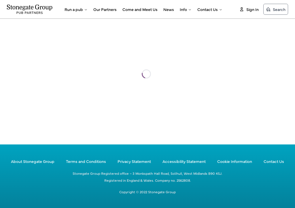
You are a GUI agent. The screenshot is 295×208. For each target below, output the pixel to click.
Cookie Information (234, 161)
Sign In (249, 9)
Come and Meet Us (140, 9)
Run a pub (76, 9)
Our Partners (105, 9)
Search (275, 9)
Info (186, 9)
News (168, 9)
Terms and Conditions (86, 161)
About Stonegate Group (32, 161)
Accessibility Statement (184, 161)
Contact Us (209, 9)
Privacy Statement (134, 161)
